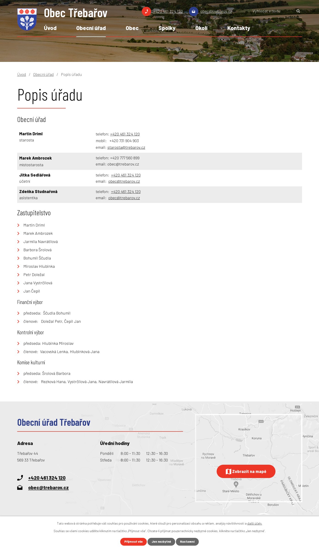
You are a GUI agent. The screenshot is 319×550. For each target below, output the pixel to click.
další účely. (254, 523)
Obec (132, 28)
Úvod (50, 28)
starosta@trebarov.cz (126, 147)
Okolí (201, 28)
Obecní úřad (91, 28)
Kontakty (238, 28)
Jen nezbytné (161, 542)
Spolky (166, 28)
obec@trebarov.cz (216, 11)
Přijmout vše (132, 542)
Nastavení (188, 542)
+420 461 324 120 (168, 11)
